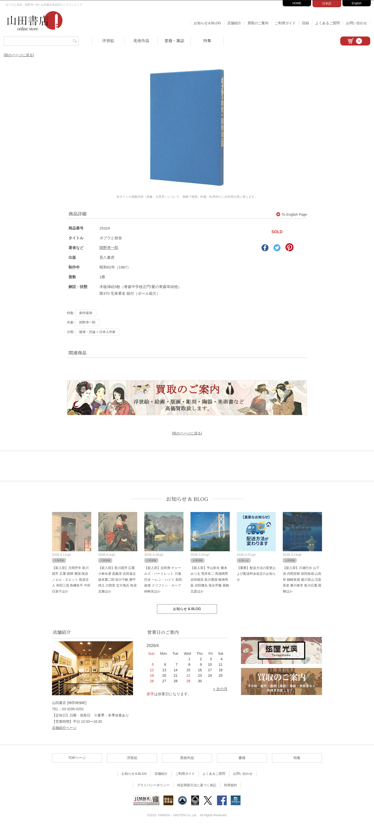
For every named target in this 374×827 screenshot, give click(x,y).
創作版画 (85, 313)
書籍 (242, 758)
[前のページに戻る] (19, 55)
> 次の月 (220, 689)
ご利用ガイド (285, 23)
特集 (207, 41)
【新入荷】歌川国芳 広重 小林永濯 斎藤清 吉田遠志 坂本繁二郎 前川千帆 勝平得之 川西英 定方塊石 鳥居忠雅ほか (117, 579)
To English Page (291, 214)
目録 (305, 23)
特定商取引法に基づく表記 (196, 785)
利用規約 (230, 785)
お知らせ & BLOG (187, 499)
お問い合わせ (356, 23)
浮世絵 (108, 41)
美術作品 (141, 41)
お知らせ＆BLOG (207, 23)
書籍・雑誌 (174, 41)
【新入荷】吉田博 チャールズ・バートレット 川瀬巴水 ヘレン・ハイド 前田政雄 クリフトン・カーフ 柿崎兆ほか (163, 579)
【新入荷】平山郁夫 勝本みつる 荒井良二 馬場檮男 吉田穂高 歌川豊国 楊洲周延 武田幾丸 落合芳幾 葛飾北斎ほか (209, 579)
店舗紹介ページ (64, 728)
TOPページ (77, 758)
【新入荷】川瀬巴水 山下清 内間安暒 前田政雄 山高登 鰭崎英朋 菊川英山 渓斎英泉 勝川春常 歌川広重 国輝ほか (302, 579)
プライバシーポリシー (153, 785)
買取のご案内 (258, 23)
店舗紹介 (234, 23)
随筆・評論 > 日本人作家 (97, 332)
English (357, 3)
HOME (297, 3)
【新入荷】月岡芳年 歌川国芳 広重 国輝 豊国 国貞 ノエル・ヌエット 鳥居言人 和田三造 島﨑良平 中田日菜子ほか (71, 579)
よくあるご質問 (327, 23)
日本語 (326, 3)
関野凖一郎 (109, 248)
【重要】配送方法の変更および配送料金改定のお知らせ (256, 574)
